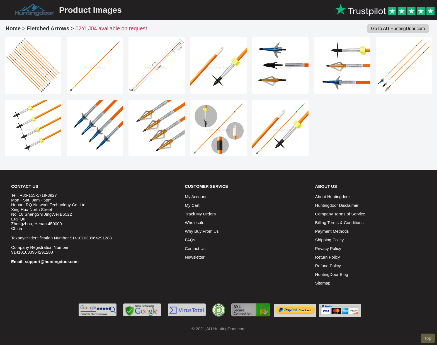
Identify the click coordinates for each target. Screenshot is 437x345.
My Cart (192, 205)
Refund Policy (328, 265)
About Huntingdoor (332, 196)
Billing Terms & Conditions (339, 222)
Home (13, 28)
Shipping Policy (329, 239)
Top (427, 338)
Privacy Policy (328, 248)
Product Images (90, 9)
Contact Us (195, 248)
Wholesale (194, 222)
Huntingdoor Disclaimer (337, 205)
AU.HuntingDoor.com (226, 328)
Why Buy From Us (202, 231)
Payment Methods (332, 231)
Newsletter (195, 257)
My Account (196, 196)
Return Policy (327, 257)
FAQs (190, 239)
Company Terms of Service (340, 214)
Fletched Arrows (48, 28)
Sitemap (323, 283)
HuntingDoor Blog (331, 274)
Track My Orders (200, 214)
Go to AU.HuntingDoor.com (398, 28)
